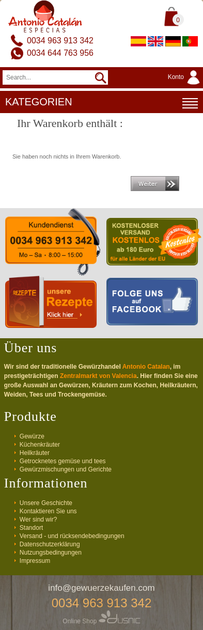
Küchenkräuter (40, 444)
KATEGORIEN (101, 103)
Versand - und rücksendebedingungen (72, 536)
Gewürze (32, 436)
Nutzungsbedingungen (51, 552)
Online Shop (101, 621)
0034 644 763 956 (60, 53)
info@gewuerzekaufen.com (101, 588)
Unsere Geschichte (46, 503)
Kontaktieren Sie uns (48, 511)
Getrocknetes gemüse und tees (63, 461)
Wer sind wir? (38, 519)
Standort (31, 527)
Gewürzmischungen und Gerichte (66, 469)
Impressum (35, 560)
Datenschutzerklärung (50, 544)
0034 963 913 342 (60, 40)
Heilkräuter (35, 452)
